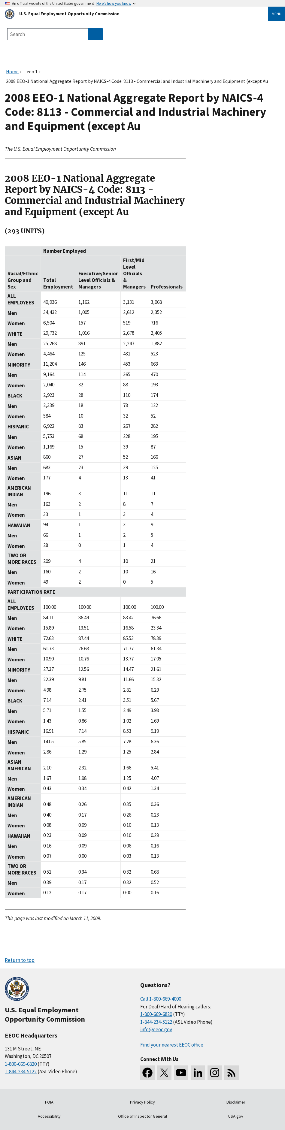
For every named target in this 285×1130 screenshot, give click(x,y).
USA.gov (235, 1116)
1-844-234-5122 (21, 1071)
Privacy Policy (142, 1102)
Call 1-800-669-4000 (160, 999)
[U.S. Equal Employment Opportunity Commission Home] (129, 13)
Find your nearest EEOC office (171, 1044)
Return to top (20, 960)
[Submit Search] (95, 34)
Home (12, 71)
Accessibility (49, 1116)
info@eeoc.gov (156, 1029)
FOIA (49, 1102)
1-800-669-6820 (21, 1064)
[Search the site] (47, 34)
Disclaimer (235, 1102)
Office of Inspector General (142, 1116)
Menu (276, 14)
